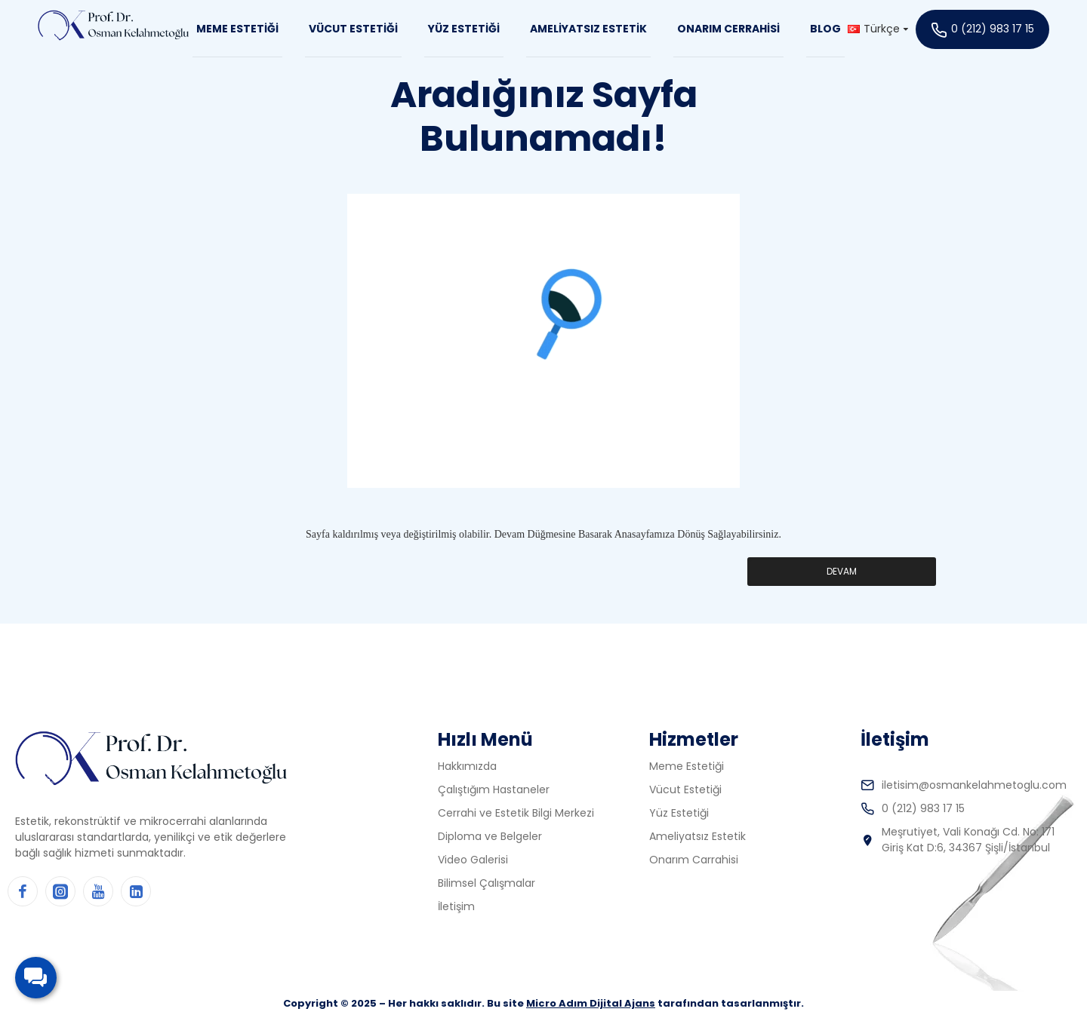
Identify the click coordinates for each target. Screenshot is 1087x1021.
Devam (842, 571)
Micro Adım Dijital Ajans (590, 1004)
